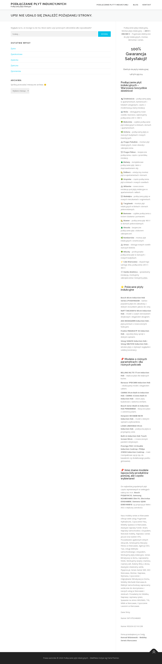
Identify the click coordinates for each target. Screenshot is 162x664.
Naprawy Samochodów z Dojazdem (135, 530)
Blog (135, 5)
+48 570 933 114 (136, 74)
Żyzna (13, 48)
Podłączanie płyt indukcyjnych (38, 4)
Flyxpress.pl (125, 570)
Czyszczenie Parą (139, 521)
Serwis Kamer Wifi (138, 570)
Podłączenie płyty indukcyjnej (113, 5)
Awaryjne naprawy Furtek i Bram (134, 528)
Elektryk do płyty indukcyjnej (135, 69)
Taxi (122, 549)
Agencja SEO (144, 546)
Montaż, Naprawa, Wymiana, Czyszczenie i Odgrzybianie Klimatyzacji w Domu (135, 576)
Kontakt (147, 5)
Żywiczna (14, 65)
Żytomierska (16, 71)
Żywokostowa (16, 54)
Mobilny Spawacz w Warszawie (133, 525)
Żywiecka (14, 60)
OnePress (94, 658)
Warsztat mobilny (128, 534)
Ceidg (142, 634)
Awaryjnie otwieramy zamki (132, 567)
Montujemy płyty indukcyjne (132, 555)
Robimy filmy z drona (140, 564)
